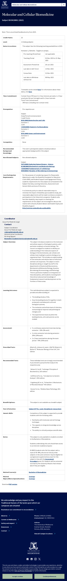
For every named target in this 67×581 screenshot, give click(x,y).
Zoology (32, 477)
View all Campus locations (43, 534)
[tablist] (38, 4)
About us (4, 516)
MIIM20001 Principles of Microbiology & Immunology (39, 171)
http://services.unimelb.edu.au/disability (36, 208)
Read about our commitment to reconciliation (17, 510)
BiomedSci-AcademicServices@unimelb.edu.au (20, 238)
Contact (4, 531)
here (39, 90)
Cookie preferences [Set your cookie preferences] (49, 576)
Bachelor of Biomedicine (37, 472)
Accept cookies (17, 576)
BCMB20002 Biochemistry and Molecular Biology (38, 166)
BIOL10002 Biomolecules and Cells (33, 120)
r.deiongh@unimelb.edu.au (13, 232)
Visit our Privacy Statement (23, 571)
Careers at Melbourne (8, 519)
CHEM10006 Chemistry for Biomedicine (34, 127)
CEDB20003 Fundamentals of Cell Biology (35, 169)
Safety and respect (7, 523)
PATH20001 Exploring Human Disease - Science (37, 164)
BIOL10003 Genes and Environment (33, 133)
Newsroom (5, 527)
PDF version (13, 484)
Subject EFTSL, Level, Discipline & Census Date (45, 409)
